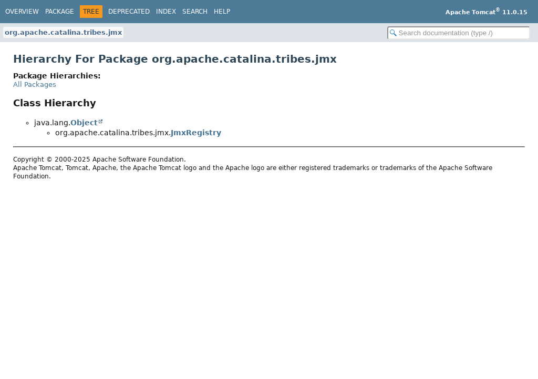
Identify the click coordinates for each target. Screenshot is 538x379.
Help (222, 11)
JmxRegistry (196, 132)
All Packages (34, 84)
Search (195, 11)
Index (166, 11)
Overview (22, 11)
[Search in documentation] (458, 32)
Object (84, 122)
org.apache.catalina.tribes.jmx (63, 32)
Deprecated (129, 11)
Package (59, 11)
